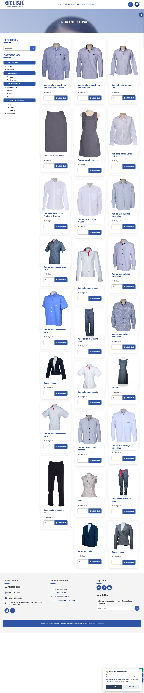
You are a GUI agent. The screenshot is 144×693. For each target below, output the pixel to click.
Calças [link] (8, 104)
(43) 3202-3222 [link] (14, 587)
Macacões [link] (10, 113)
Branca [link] (8, 94)
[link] (59, 4)
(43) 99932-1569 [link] (14, 593)
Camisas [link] (9, 107)
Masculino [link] (9, 69)
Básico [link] (8, 90)
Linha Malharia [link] (60, 593)
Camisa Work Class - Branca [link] (87, 220)
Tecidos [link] (9, 77)
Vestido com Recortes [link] (88, 160)
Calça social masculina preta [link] (54, 511)
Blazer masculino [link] (85, 551)
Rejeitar (131, 686)
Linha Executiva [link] (60, 589)
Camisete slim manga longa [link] (121, 86)
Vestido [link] (115, 387)
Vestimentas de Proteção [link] (64, 600)
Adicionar (61, 98)
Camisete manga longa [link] (88, 288)
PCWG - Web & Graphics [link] (97, 623)
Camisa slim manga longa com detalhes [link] (89, 86)
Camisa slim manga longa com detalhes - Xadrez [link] (55, 86)
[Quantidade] (49, 97)
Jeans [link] (8, 97)
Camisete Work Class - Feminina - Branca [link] (54, 214)
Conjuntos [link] (10, 110)
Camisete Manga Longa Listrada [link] (122, 155)
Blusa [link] (80, 500)
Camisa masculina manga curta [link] (55, 268)
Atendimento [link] (11, 87)
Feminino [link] (9, 66)
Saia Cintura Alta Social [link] (54, 155)
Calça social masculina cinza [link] (88, 340)
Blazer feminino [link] (51, 383)
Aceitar (114, 686)
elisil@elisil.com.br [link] (15, 598)
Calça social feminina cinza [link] (121, 499)
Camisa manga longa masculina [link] (121, 215)
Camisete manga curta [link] (88, 392)
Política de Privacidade (120, 681)
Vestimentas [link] (10, 80)
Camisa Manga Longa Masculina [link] (87, 448)
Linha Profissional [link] (61, 597)
